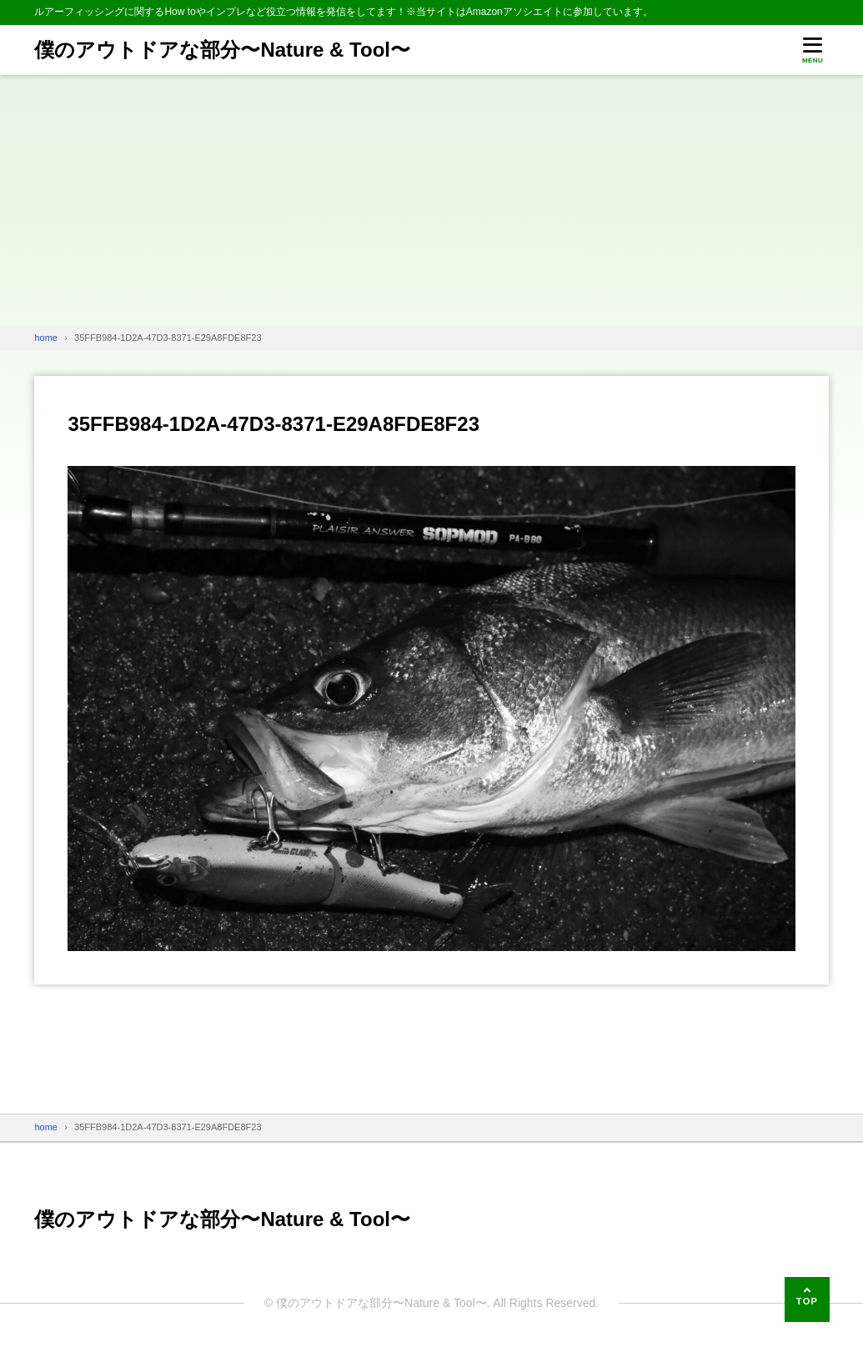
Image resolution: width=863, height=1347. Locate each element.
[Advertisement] (431, 200)
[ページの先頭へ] (807, 1299)
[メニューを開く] (813, 50)
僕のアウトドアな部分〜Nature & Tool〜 (222, 49)
